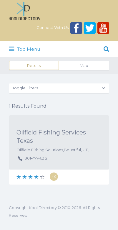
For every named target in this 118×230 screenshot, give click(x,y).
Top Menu (24, 49)
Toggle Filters (25, 88)
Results (34, 65)
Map (84, 65)
